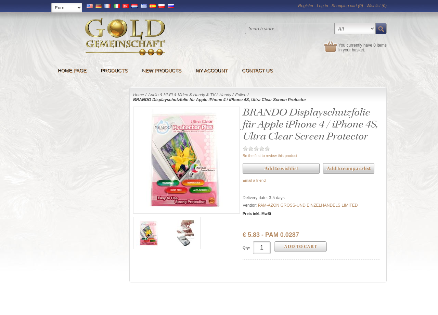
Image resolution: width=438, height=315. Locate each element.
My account (212, 71)
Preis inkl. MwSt (257, 213)
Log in (322, 5)
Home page (72, 71)
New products (162, 71)
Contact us (258, 71)
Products (114, 71)
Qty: (246, 248)
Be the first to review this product (270, 156)
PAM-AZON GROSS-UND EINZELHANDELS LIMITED (308, 205)
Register (305, 5)
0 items (380, 45)
